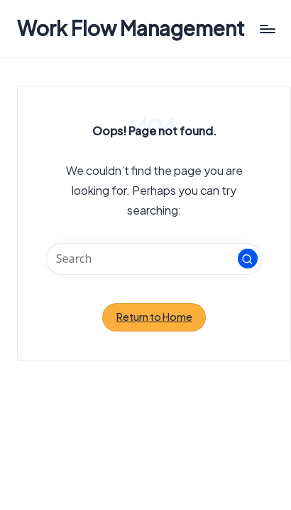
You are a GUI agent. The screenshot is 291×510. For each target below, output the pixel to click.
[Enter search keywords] (154, 259)
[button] (248, 258)
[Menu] (267, 29)
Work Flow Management (131, 29)
